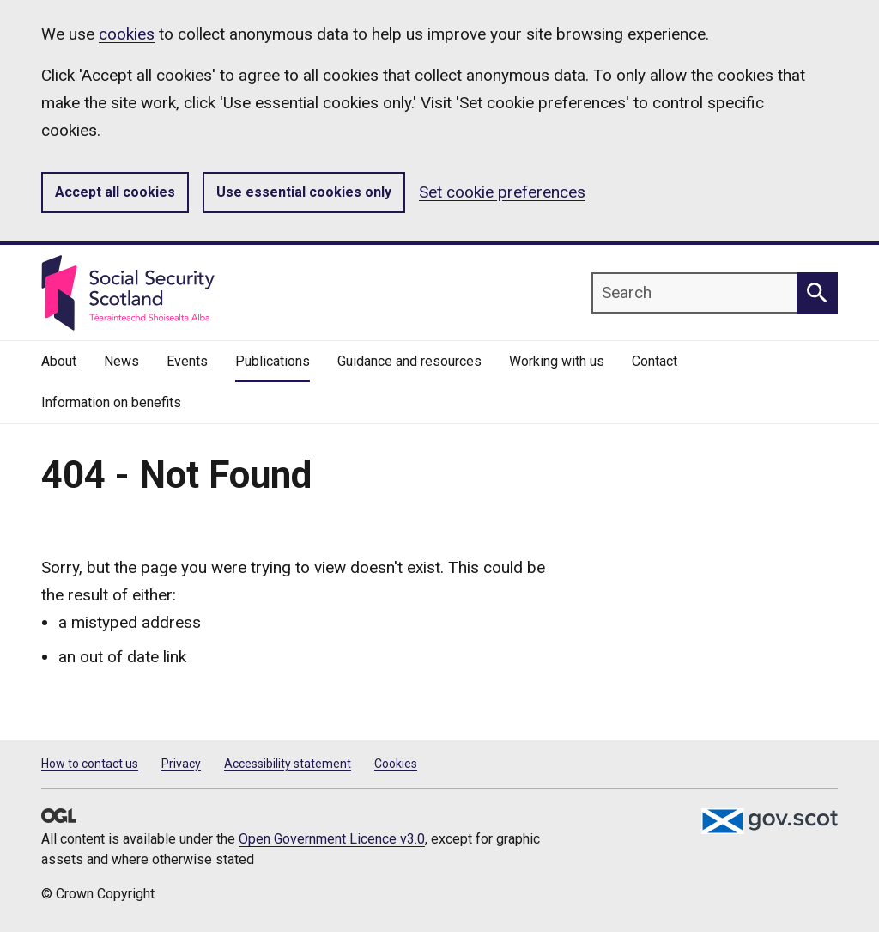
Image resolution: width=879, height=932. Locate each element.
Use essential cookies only (303, 192)
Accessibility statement (287, 764)
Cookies (395, 764)
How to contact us (89, 764)
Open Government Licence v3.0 (332, 839)
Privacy (181, 764)
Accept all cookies (115, 192)
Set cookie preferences (502, 192)
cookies (127, 34)
